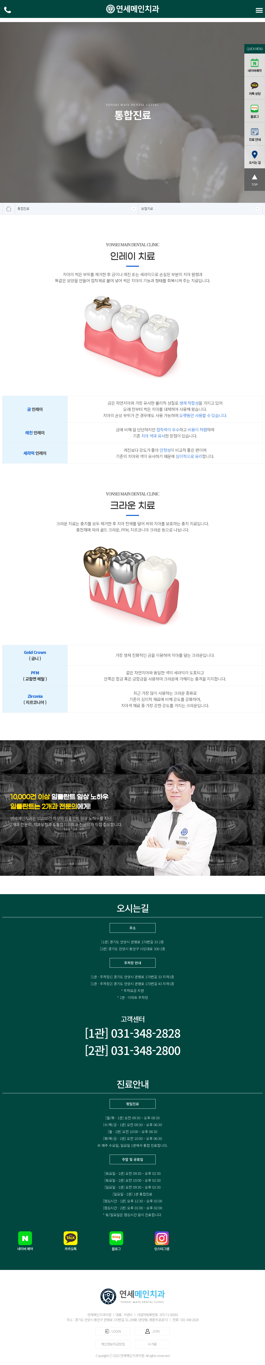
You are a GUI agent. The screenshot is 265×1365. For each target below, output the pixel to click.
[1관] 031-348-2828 (132, 1032)
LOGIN (113, 1331)
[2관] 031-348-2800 (132, 1050)
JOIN (152, 1331)
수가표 (152, 1344)
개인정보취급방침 (113, 1344)
